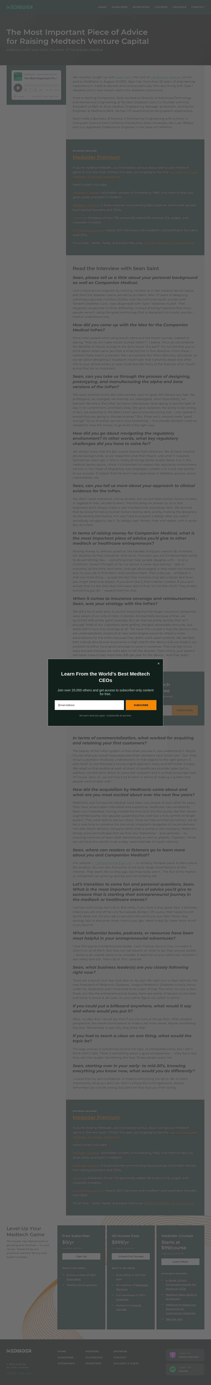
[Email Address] (89, 705)
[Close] (158, 663)
